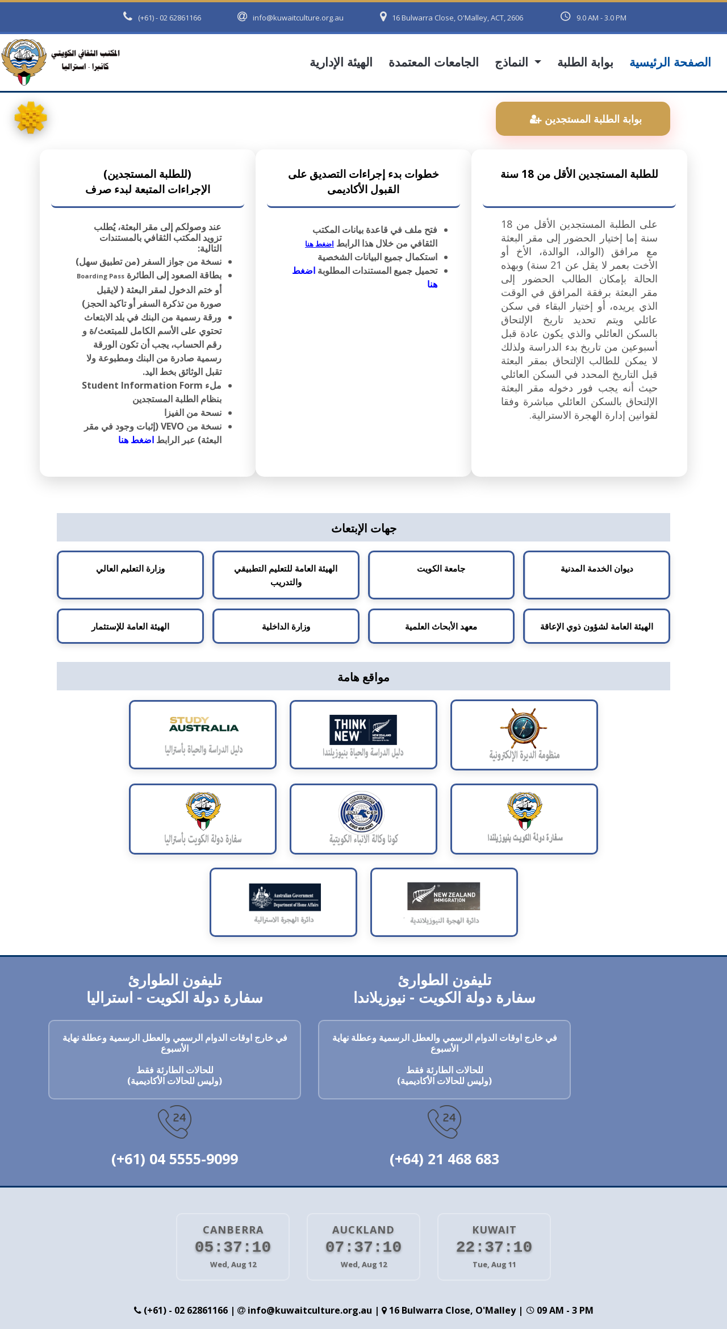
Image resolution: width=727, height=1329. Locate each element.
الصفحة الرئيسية (670, 62)
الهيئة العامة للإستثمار (130, 626)
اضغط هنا (136, 440)
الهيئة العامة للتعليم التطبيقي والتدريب (285, 575)
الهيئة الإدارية (341, 62)
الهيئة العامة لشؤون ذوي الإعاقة (596, 626)
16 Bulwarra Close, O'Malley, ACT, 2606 (451, 17)
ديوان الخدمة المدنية (597, 568)
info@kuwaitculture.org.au (290, 17)
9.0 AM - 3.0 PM (592, 16)
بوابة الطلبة (585, 62)
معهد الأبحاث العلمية (441, 626)
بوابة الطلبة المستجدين (586, 119)
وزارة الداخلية (286, 626)
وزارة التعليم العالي (130, 568)
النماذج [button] (513, 62)
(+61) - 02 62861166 (162, 17)
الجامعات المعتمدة (433, 62)
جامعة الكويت (441, 568)
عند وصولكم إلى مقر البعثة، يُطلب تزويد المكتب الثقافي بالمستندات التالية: (158, 238)
